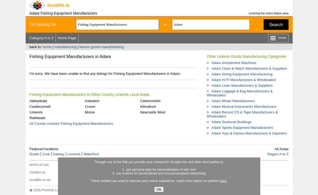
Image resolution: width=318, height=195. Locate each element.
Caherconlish (150, 101)
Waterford (91, 154)
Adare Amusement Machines (233, 63)
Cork (46, 154)
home (47, 47)
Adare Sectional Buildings (231, 122)
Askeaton (92, 101)
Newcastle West (152, 112)
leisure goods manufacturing (102, 47)
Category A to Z (41, 38)
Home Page (67, 38)
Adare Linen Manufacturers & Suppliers (242, 85)
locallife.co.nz (39, 180)
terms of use (39, 165)
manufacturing (65, 47)
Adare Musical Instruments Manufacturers (243, 107)
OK (159, 189)
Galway (58, 154)
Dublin (34, 154)
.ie (58, 5)
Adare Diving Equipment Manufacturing (241, 74)
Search (276, 24)
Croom (90, 107)
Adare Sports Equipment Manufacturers (242, 128)
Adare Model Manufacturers (233, 101)
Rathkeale (37, 118)
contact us (37, 172)
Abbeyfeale (38, 101)
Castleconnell (39, 107)
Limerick (35, 112)
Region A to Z (278, 154)
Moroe (90, 112)
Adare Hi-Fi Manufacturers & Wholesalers (243, 80)
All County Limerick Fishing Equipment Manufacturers (71, 124)
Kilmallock (148, 107)
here (223, 181)
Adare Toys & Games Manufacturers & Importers (249, 133)
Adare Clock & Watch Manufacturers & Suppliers (249, 68)
